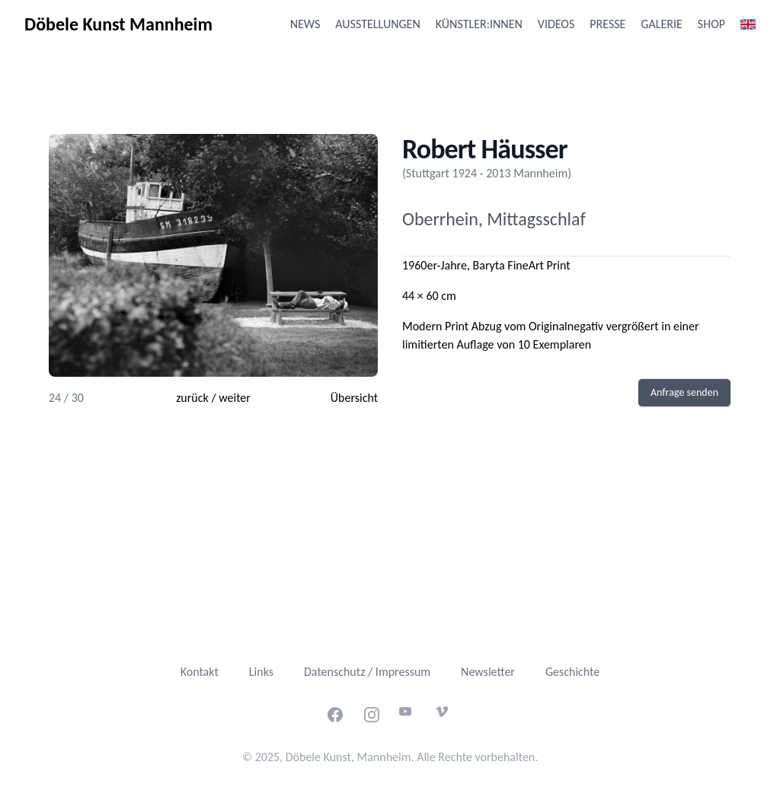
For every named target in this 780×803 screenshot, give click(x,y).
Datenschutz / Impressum (367, 671)
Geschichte (572, 671)
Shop (711, 24)
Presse (607, 24)
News (305, 24)
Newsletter (488, 671)
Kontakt (200, 671)
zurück (192, 397)
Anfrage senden (684, 392)
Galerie (661, 24)
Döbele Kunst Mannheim (118, 24)
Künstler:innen (479, 24)
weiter (235, 397)
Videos (556, 24)
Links (261, 671)
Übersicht (354, 397)
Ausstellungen (377, 24)
